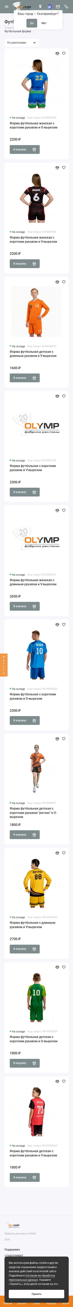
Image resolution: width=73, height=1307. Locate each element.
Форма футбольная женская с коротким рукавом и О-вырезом (33, 125)
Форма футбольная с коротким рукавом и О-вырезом (33, 696)
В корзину (24, 149)
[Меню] (6, 6)
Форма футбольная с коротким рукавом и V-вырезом (33, 468)
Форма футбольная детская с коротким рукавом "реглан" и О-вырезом (33, 813)
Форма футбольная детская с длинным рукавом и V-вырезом (33, 354)
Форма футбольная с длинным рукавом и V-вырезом (32, 925)
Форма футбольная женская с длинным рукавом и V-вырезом (33, 582)
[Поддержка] (66, 6)
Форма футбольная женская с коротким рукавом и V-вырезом (33, 240)
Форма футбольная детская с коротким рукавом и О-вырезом (33, 1039)
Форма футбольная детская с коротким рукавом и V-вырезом (33, 1153)
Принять (36, 1294)
